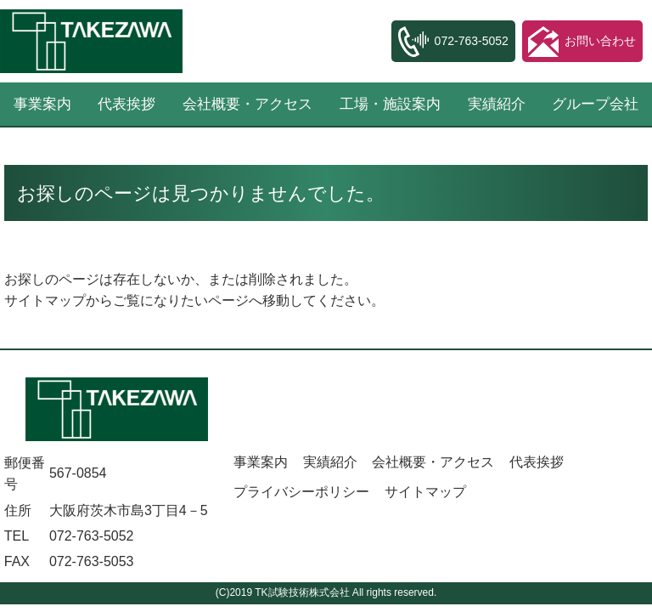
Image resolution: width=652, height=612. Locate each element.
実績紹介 (497, 104)
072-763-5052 (91, 536)
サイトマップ (45, 300)
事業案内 (260, 462)
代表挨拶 (126, 104)
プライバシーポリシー (301, 491)
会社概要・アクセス (247, 104)
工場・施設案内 (390, 104)
